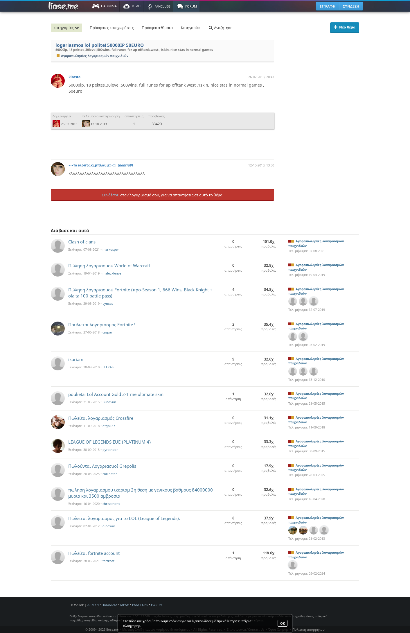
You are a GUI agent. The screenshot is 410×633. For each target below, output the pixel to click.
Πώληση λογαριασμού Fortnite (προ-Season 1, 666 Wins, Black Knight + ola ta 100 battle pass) (140, 293)
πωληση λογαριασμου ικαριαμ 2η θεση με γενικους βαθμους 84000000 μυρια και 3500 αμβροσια (140, 493)
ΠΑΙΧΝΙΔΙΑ (109, 604)
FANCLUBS (140, 604)
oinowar (108, 526)
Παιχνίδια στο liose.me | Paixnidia (64, 6)
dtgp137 (108, 426)
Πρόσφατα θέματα (157, 27)
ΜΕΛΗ (124, 604)
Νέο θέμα (344, 27)
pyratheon (110, 449)
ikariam (75, 359)
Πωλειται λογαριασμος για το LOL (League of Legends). (124, 518)
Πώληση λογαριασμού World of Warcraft (109, 265)
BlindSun (109, 402)
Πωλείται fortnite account (94, 553)
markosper (110, 249)
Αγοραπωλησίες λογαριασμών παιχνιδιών (92, 55)
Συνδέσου (110, 195)
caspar (107, 332)
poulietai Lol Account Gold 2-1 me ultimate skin (115, 394)
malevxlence (111, 273)
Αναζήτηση (220, 27)
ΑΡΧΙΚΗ (93, 604)
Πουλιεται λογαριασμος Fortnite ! (101, 324)
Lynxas (107, 303)
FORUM (157, 604)
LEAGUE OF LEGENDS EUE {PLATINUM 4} (109, 442)
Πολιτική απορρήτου (308, 629)
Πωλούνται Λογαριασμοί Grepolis (102, 466)
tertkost (108, 561)
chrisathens (111, 503)
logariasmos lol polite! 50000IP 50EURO (99, 45)
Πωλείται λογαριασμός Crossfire (100, 418)
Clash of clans (82, 242)
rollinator (109, 473)
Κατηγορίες (190, 27)
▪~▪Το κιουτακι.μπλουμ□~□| (101, 165)
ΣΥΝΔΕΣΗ (351, 6)
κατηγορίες (67, 27)
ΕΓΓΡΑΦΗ (327, 6)
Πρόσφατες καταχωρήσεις (111, 27)
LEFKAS (108, 367)
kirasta (74, 76)
